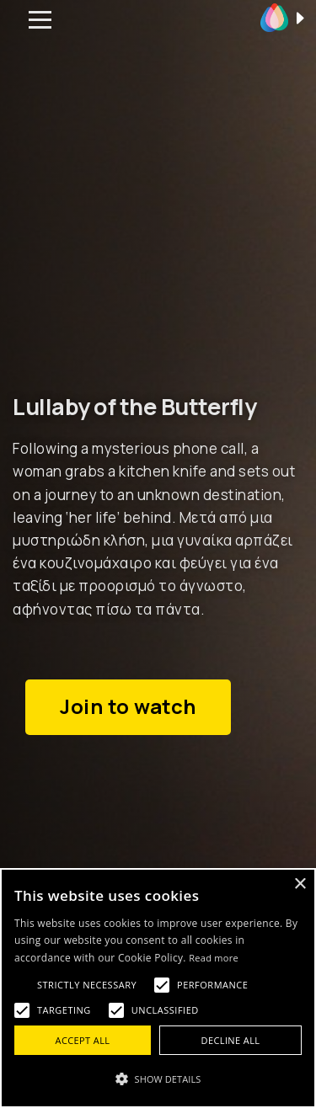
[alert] (158, 988)
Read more (213, 957)
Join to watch (128, 706)
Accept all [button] (83, 1040)
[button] (158, 1078)
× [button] (299, 884)
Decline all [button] (230, 1040)
